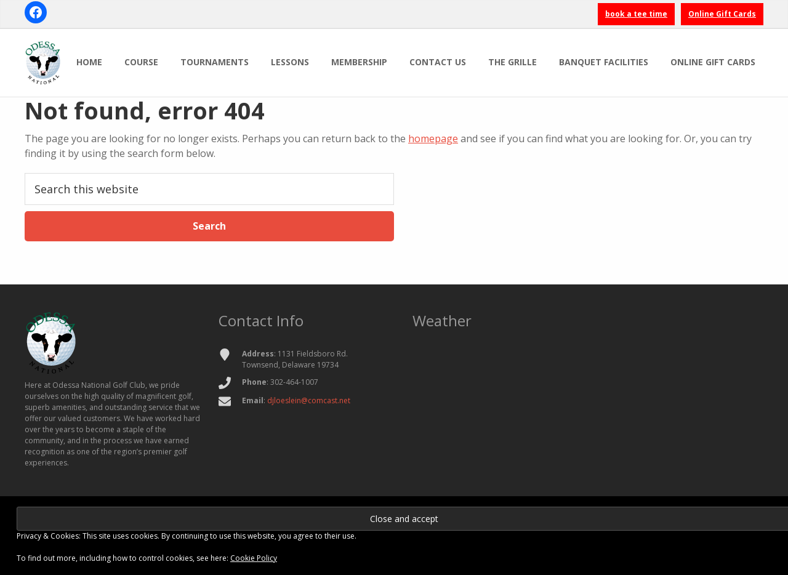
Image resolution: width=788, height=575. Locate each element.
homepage (433, 138)
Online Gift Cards (722, 14)
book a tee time (636, 14)
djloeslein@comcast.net (308, 400)
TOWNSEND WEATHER (587, 394)
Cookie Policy (253, 558)
